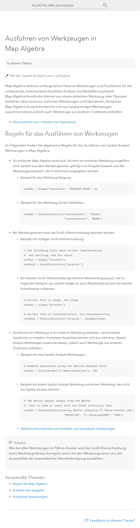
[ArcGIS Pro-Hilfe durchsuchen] (66, 5)
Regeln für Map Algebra (30, 484)
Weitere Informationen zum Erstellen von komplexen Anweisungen (67, 429)
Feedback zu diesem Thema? (112, 520)
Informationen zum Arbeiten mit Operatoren (44, 122)
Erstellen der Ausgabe (28, 490)
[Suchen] (105, 5)
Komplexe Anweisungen (30, 497)
